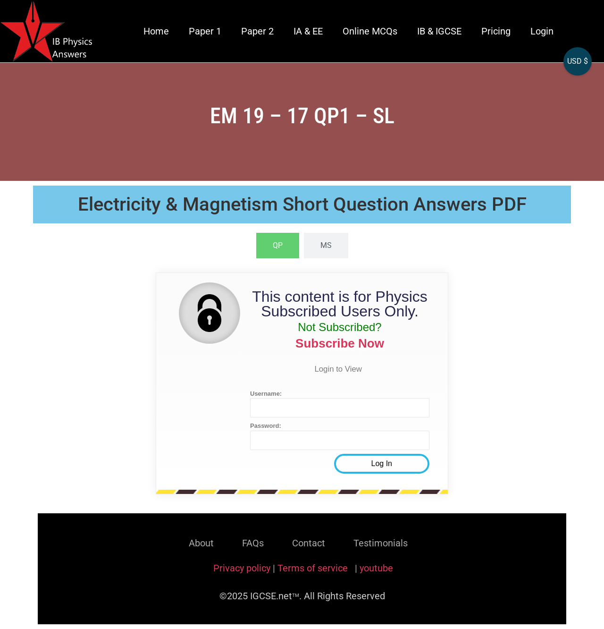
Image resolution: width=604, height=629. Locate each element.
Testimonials (380, 543)
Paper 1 (205, 31)
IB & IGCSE (439, 31)
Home (156, 31)
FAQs (253, 543)
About (201, 543)
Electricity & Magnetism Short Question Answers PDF (302, 204)
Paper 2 (257, 31)
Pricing (496, 31)
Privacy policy (241, 568)
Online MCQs (370, 31)
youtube (376, 568)
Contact (308, 543)
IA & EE (308, 31)
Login (542, 31)
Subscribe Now (339, 343)
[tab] (277, 245)
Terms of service (313, 568)
